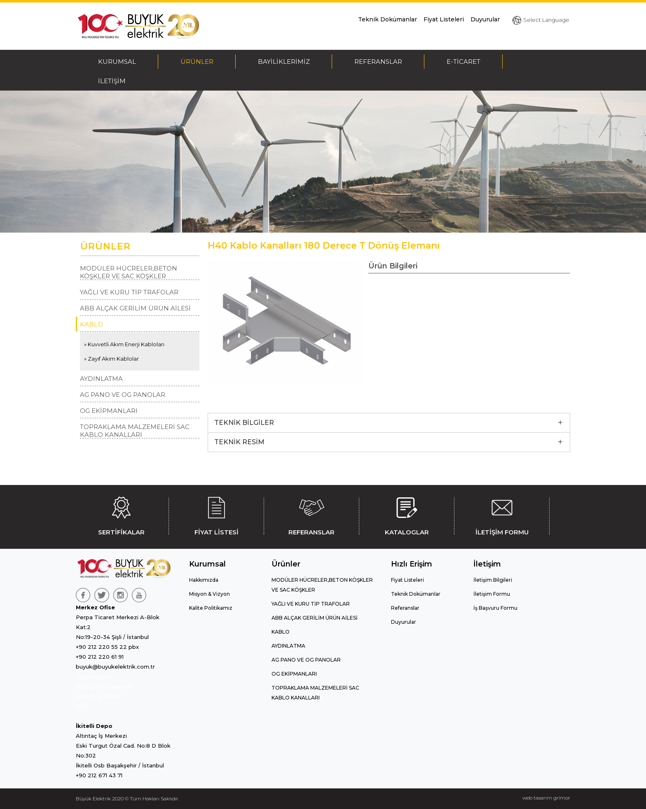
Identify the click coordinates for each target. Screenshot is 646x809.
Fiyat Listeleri (444, 19)
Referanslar (405, 608)
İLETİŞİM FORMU (501, 514)
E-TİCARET (463, 61)
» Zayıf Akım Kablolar (111, 358)
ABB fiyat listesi (98, 696)
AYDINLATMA (101, 378)
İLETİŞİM (112, 81)
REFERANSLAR (378, 61)
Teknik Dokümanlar (387, 19)
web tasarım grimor (546, 798)
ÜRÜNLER (196, 61)
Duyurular (485, 19)
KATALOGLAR (406, 514)
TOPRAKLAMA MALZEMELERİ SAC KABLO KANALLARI (135, 430)
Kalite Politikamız (210, 608)
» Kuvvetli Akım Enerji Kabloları (124, 344)
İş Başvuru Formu (495, 608)
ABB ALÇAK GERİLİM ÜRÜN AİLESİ (135, 308)
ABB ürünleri (93, 676)
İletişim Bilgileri (492, 580)
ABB (82, 706)
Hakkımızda (203, 580)
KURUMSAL (117, 61)
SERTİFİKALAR (121, 514)
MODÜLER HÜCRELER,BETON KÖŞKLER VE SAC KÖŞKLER (128, 272)
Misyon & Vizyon (209, 594)
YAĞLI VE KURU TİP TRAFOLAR (129, 292)
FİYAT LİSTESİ (216, 514)
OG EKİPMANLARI (109, 411)
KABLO (91, 324)
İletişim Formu (491, 594)
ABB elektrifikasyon (103, 686)
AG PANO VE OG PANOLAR (122, 395)
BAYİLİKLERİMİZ (284, 61)
